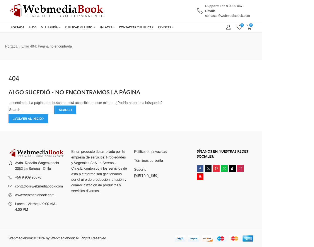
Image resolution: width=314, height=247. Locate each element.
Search (65, 110)
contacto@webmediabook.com (39, 186)
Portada (11, 46)
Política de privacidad (150, 151)
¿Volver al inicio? (28, 118)
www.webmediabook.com (35, 195)
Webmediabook (63, 238)
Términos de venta (148, 160)
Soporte (140, 169)
